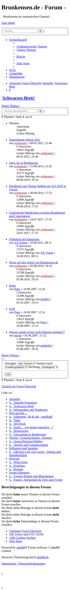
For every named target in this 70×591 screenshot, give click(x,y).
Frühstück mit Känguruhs (24, 239)
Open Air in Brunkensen (23, 162)
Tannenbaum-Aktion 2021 (24, 139)
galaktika (45, 345)
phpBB (20, 547)
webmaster (20, 143)
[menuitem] (31, 46)
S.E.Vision (20, 242)
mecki (17, 335)
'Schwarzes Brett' (18, 97)
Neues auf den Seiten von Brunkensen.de (33, 262)
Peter (17, 289)
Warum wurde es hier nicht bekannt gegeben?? (37, 332)
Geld (12, 308)
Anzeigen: (20, 363)
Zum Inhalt (8, 23)
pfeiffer (44, 299)
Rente (12, 285)
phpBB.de (43, 557)
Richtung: (43, 366)
